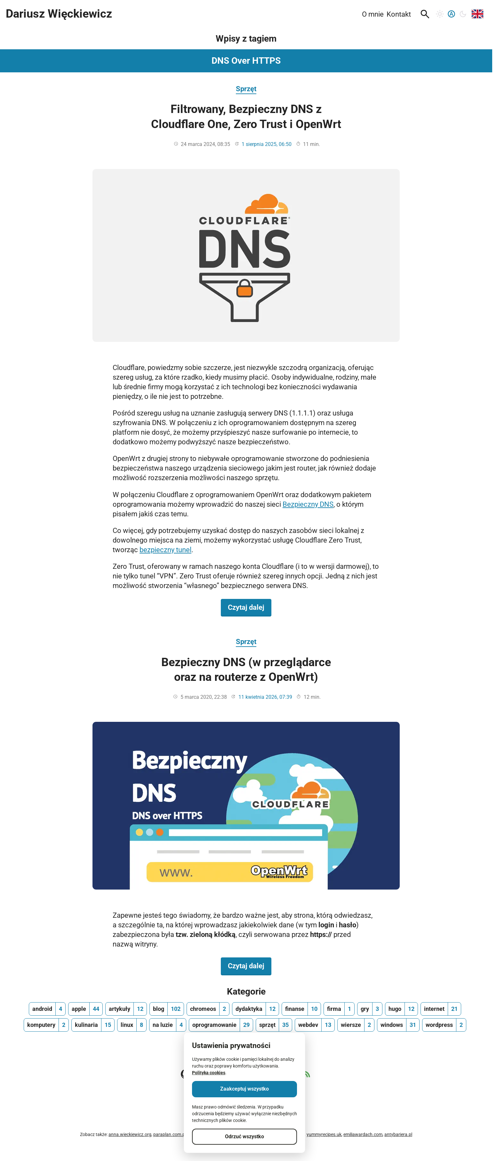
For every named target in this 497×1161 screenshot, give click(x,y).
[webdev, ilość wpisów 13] (315, 1025)
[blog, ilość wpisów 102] (166, 1009)
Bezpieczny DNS (308, 504)
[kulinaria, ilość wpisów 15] (93, 1025)
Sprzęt (246, 89)
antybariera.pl (398, 1134)
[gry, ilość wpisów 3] (369, 1009)
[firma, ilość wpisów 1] (339, 1009)
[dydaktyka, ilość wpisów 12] (255, 1009)
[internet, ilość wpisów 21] (441, 1009)
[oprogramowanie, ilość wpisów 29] (221, 1025)
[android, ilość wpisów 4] (47, 1009)
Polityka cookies (208, 1072)
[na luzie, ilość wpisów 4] (167, 1025)
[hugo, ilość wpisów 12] (401, 1009)
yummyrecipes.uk (324, 1134)
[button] (425, 14)
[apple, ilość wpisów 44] (85, 1009)
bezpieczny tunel (165, 549)
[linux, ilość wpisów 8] (132, 1025)
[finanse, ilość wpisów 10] (301, 1009)
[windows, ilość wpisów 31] (398, 1025)
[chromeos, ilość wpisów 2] (208, 1009)
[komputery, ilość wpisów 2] (46, 1025)
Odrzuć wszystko (244, 1136)
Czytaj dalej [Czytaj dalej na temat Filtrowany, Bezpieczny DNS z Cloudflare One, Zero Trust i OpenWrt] (249, 606)
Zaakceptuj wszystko (244, 1089)
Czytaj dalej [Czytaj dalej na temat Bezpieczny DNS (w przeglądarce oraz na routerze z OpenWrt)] (249, 965)
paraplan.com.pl (169, 1134)
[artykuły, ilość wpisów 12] (126, 1009)
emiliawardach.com (362, 1134)
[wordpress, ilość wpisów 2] (444, 1025)
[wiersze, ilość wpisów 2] (355, 1025)
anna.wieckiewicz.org (129, 1134)
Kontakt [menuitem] (399, 14)
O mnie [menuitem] (373, 14)
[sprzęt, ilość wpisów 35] (274, 1025)
